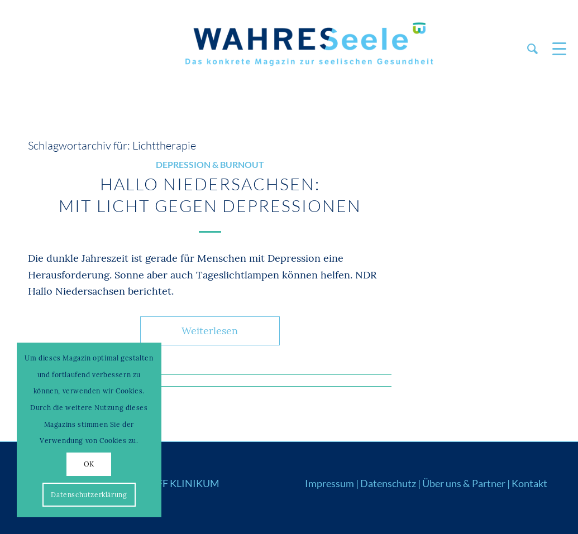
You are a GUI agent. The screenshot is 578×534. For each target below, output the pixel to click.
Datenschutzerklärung (89, 494)
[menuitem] (532, 49)
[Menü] (555, 49)
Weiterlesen (209, 330)
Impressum (329, 483)
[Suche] (532, 49)
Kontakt (529, 483)
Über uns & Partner (463, 483)
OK (89, 464)
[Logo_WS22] (307, 49)
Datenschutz (388, 483)
